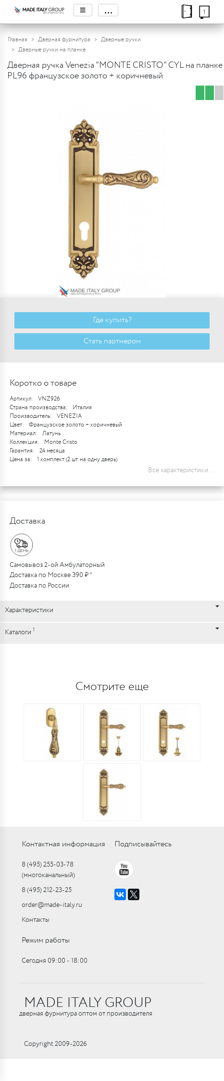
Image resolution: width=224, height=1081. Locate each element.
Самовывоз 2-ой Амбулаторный (57, 565)
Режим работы (46, 940)
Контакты (36, 920)
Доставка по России (39, 586)
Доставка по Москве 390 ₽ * (51, 575)
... (108, 10)
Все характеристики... (181, 470)
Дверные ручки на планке (52, 50)
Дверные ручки (121, 40)
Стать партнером (112, 341)
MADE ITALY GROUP (87, 1003)
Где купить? (112, 320)
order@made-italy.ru (52, 905)
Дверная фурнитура (64, 40)
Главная (17, 40)
